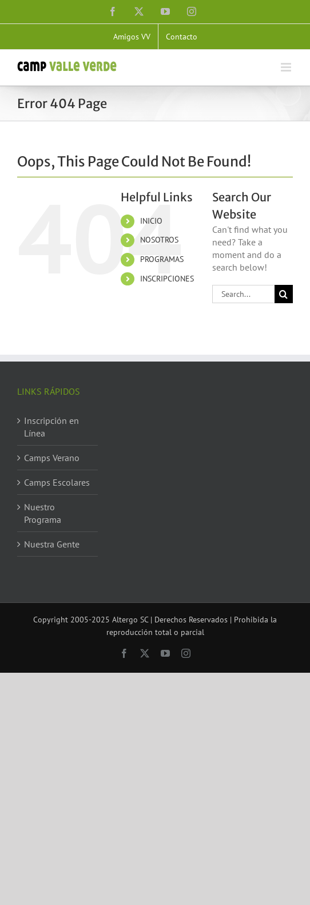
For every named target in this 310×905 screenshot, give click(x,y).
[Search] (284, 294)
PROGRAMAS (162, 259)
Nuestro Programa (42, 513)
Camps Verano (52, 457)
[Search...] (243, 294)
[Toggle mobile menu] (287, 67)
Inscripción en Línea (51, 427)
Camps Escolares (57, 482)
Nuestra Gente (52, 544)
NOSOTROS (159, 240)
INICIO (151, 221)
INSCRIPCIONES (167, 278)
